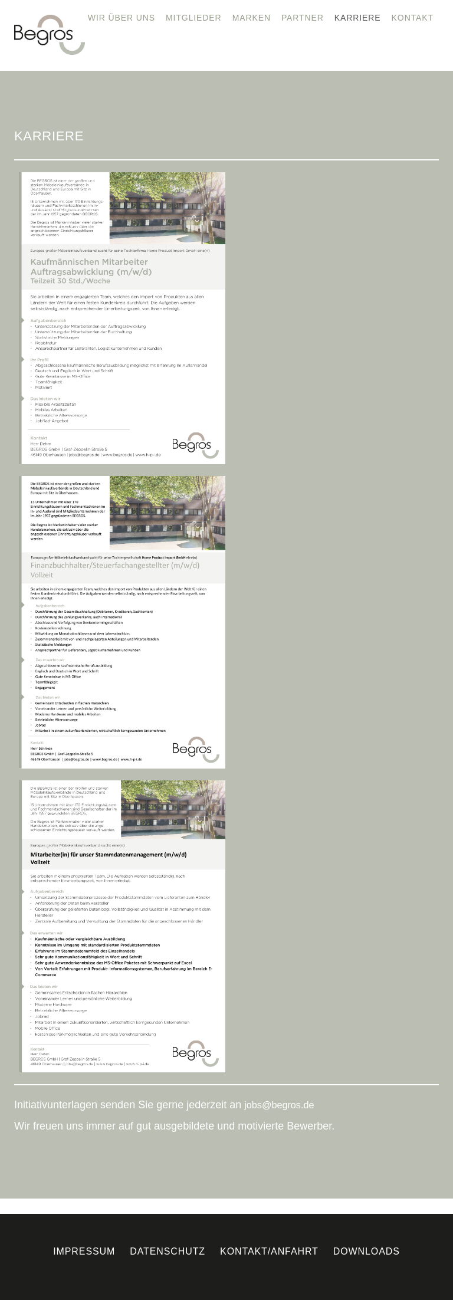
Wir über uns (121, 17)
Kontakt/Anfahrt (269, 1251)
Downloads (366, 1251)
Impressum (84, 1251)
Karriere (357, 17)
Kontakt (413, 17)
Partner (302, 17)
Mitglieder (194, 17)
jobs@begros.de (279, 1104)
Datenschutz (167, 1251)
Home (63, 17)
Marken (251, 17)
